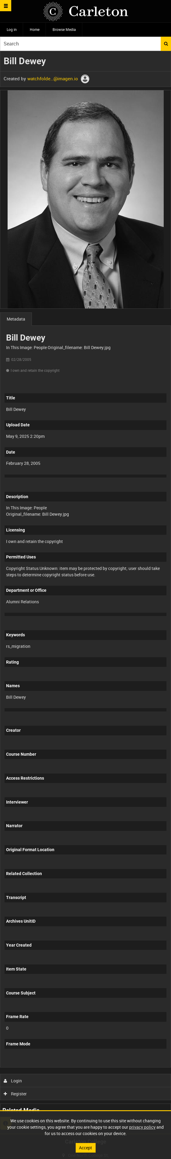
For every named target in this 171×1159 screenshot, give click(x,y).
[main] (85, 592)
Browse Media (64, 29)
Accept (85, 1148)
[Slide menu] (5, 5)
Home (34, 29)
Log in (12, 29)
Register (15, 1094)
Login (13, 1081)
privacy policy (142, 1127)
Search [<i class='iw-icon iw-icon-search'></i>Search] (166, 44)
